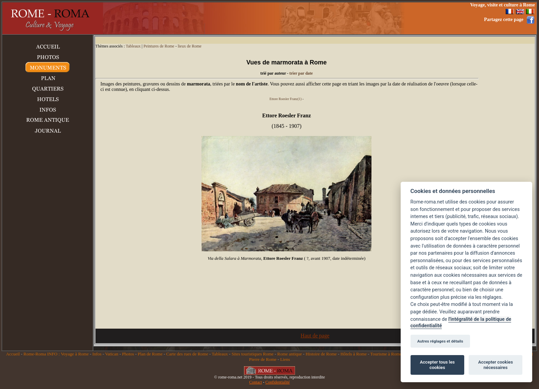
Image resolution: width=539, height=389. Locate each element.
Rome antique (289, 353)
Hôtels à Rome (354, 353)
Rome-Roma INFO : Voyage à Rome (56, 353)
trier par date (301, 73)
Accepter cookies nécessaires (495, 364)
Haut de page (315, 335)
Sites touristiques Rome (252, 353)
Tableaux (133, 46)
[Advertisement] (338, 18)
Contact (255, 382)
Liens (285, 359)
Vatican (111, 353)
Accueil (13, 353)
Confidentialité (277, 382)
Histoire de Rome (321, 353)
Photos (128, 353)
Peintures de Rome (158, 46)
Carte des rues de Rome (187, 353)
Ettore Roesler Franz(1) (285, 99)
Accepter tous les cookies (437, 364)
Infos (97, 353)
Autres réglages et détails (440, 341)
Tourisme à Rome (386, 353)
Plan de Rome (150, 353)
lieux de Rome (190, 46)
